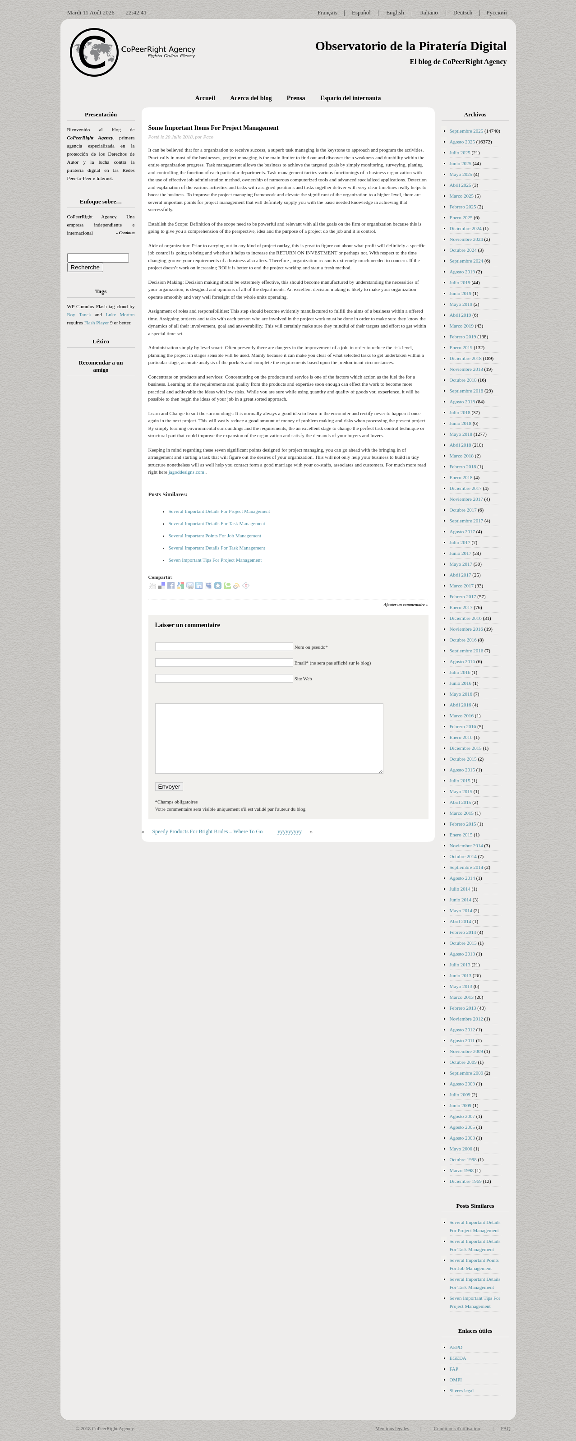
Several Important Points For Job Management (215, 535)
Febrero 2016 (463, 726)
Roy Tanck (79, 314)
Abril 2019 (460, 315)
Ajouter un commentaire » (406, 604)
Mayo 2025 (461, 174)
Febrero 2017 (463, 596)
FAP (454, 1369)
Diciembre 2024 (466, 228)
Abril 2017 (460, 574)
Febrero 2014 (463, 932)
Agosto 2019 (462, 271)
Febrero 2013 (463, 1008)
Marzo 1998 (462, 1170)
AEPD (456, 1347)
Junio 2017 (461, 553)
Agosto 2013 (462, 953)
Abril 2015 (460, 802)
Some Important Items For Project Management (213, 128)
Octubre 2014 (463, 856)
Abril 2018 (460, 445)
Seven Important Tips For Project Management (215, 560)
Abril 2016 (460, 704)
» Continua (125, 233)
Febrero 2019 (463, 336)
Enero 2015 (461, 834)
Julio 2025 (460, 152)
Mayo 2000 (461, 1148)
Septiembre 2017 (467, 520)
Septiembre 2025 (467, 131)
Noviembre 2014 (466, 845)
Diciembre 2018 (466, 358)
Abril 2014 (460, 921)
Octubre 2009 (463, 1062)
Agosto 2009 (462, 1083)
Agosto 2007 (462, 1116)
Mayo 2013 (461, 986)
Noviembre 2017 (466, 499)
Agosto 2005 (462, 1127)
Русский (496, 12)
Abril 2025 (460, 185)
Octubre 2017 (463, 510)
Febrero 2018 (463, 466)
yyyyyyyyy (289, 831)
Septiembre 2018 (467, 390)
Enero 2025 (461, 217)
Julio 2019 (460, 282)
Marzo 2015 (462, 813)
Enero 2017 (461, 607)
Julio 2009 (460, 1094)
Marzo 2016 (462, 715)
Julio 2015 (460, 780)
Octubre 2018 (463, 380)
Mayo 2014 (461, 910)
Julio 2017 (460, 542)
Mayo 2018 (461, 434)
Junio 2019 (461, 293)
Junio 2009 (461, 1105)
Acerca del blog (251, 98)
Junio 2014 (461, 899)
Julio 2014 (460, 888)
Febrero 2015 (463, 824)
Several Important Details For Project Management (219, 511)
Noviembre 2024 (466, 239)
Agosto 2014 (462, 878)
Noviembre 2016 (466, 629)
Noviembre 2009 (466, 1051)
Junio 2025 (461, 163)
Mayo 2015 (461, 791)
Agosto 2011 (462, 1040)
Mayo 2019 (461, 304)
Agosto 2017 (462, 531)
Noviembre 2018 (466, 369)
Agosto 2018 (462, 401)
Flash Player (96, 322)
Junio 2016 (461, 683)
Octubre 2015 (463, 759)
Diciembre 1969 (466, 1181)
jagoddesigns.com (186, 472)
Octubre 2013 (463, 943)
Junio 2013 (461, 975)
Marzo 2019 (462, 325)
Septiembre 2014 (467, 867)
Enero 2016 (461, 737)
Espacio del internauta (350, 98)
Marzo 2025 (462, 196)
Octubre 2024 (463, 250)
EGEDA (458, 1358)
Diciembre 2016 (466, 618)
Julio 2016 (460, 672)
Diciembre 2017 (466, 488)
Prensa (296, 98)
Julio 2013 (460, 964)
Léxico (100, 341)
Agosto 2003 (462, 1138)
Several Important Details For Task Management (217, 523)
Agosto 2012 (462, 1029)
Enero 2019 (461, 347)
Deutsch (463, 12)
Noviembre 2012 (466, 1018)
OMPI (456, 1379)
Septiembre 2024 (467, 260)
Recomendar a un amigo (101, 366)
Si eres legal (462, 1390)
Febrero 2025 (463, 206)
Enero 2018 (461, 477)
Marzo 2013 (462, 997)
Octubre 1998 (463, 1159)
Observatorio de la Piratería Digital (411, 46)
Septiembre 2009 (467, 1073)
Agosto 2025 (462, 141)
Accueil (205, 98)
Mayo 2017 (461, 564)
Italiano (429, 12)
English (395, 12)
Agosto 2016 (462, 661)
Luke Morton (120, 314)
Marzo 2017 (462, 585)
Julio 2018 (460, 412)
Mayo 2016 (461, 694)
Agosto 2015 (462, 769)
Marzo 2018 (462, 455)
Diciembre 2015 (466, 748)
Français (327, 12)
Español (361, 12)
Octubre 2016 (463, 639)
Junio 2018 (461, 423)
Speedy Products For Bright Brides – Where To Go (207, 831)
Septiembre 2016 (467, 650)
